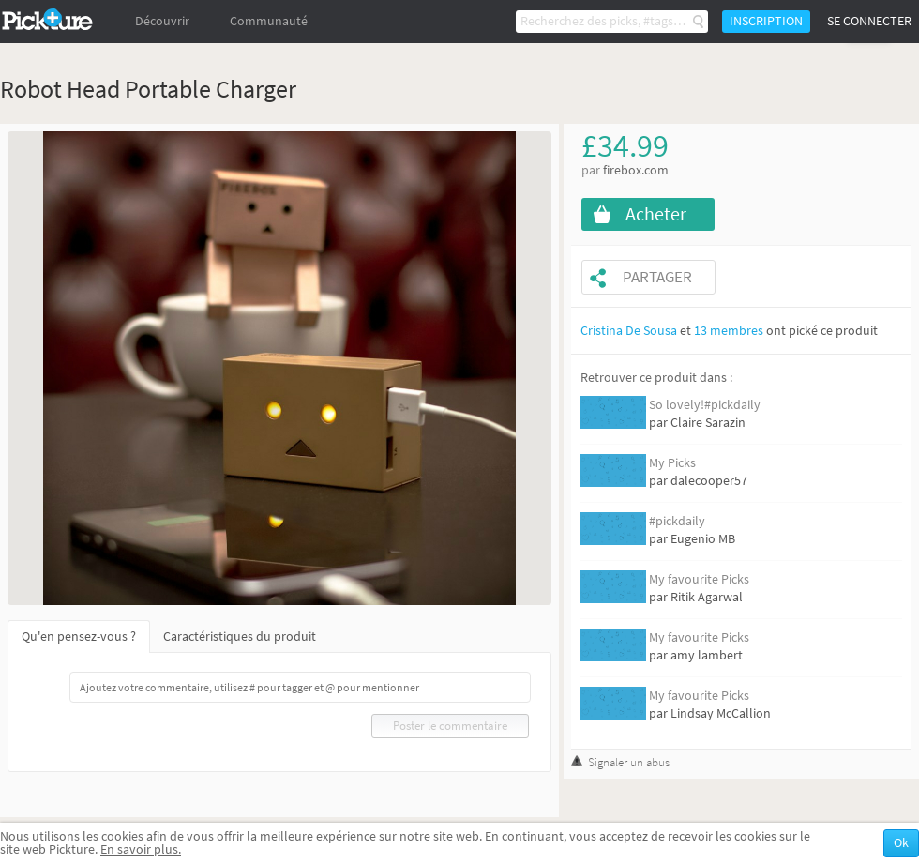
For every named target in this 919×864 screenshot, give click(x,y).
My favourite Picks (699, 579)
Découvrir (162, 21)
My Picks (672, 463)
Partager (657, 277)
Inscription (766, 21)
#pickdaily (677, 521)
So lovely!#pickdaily (705, 405)
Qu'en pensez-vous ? (79, 636)
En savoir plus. (140, 849)
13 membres (728, 331)
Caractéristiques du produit (239, 636)
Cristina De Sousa (628, 331)
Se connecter (869, 21)
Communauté (269, 21)
